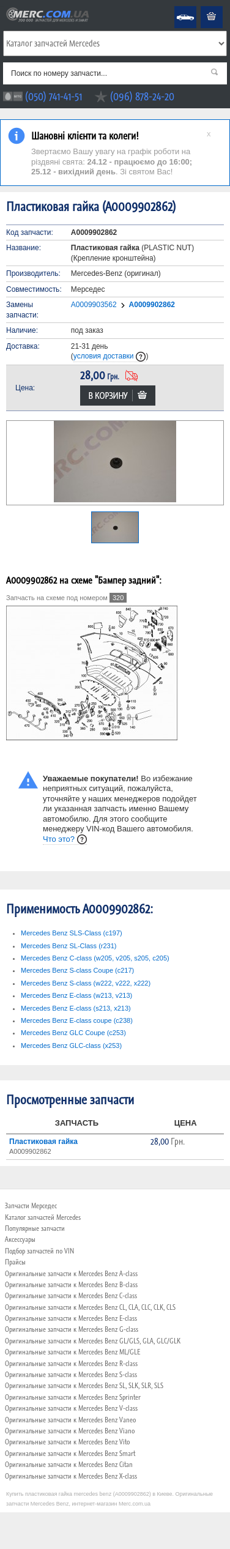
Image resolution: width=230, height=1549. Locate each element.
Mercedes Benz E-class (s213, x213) (76, 1008)
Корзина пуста (202, 6)
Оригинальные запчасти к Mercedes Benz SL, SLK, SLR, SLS (84, 1385)
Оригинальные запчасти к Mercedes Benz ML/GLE (72, 1352)
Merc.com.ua (2, 6)
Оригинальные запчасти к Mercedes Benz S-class (71, 1374)
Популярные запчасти (35, 1228)
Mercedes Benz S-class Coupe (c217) (77, 970)
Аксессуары (20, 1239)
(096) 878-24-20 (142, 96)
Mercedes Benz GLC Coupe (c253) (73, 1032)
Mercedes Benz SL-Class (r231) (69, 945)
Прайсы (15, 1262)
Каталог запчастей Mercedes (43, 1217)
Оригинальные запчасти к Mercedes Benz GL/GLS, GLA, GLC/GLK (92, 1341)
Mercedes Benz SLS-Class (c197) (71, 933)
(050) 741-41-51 (53, 96)
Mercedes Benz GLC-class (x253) (71, 1045)
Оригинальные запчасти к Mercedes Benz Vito (67, 1442)
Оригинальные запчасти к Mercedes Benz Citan (69, 1464)
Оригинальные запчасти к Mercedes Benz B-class (71, 1284)
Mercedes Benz (177, 6)
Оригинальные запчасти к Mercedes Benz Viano (70, 1431)
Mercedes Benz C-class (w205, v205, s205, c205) (95, 958)
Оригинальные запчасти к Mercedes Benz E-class (71, 1318)
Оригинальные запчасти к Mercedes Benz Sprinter (73, 1397)
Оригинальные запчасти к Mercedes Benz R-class (71, 1363)
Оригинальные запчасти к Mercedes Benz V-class (71, 1408)
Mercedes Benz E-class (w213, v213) (76, 995)
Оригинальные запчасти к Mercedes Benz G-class (71, 1329)
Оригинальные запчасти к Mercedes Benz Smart (70, 1453)
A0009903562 (94, 304)
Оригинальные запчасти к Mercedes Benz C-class (71, 1295)
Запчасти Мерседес (31, 1206)
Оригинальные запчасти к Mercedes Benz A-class (71, 1273)
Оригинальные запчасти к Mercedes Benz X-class (71, 1476)
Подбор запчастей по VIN (39, 1251)
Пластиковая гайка (43, 1141)
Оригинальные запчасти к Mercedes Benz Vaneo (70, 1420)
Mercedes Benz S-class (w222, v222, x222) (85, 983)
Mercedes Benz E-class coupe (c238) (77, 1020)
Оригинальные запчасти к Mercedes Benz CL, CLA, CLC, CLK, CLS (90, 1307)
